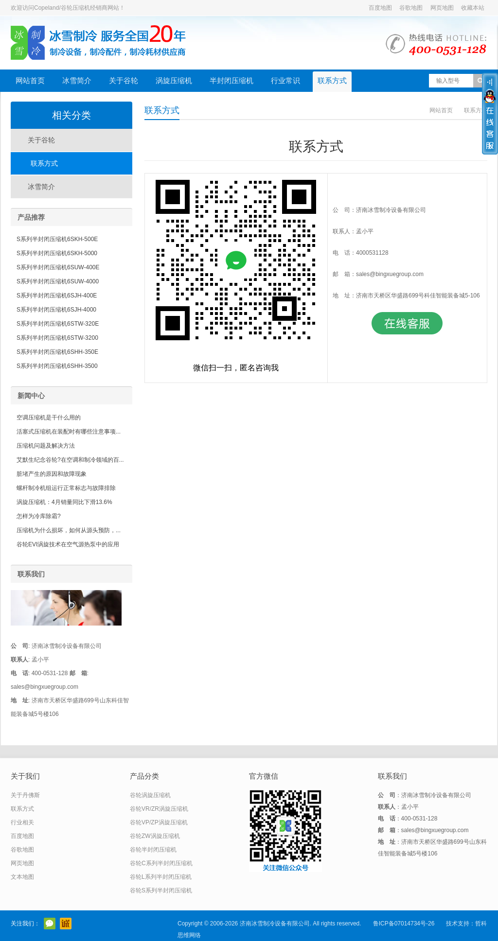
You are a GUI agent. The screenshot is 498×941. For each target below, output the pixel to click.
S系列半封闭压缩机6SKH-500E (57, 239)
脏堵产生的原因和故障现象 (52, 473)
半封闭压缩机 (231, 80)
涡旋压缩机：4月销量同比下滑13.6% (64, 502)
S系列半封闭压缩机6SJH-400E (57, 295)
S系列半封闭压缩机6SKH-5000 (57, 253)
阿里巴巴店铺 (65, 923)
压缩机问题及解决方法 (46, 445)
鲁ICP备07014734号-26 (404, 923)
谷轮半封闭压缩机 (153, 849)
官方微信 (49, 923)
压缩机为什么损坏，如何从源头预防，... (69, 530)
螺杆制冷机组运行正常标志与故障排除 (66, 488)
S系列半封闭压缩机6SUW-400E (58, 267)
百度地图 (380, 7)
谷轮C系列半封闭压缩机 (161, 863)
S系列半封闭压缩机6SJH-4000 (56, 309)
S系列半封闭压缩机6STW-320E (58, 323)
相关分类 (71, 115)
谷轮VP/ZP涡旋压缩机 (159, 822)
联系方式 (332, 80)
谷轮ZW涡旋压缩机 (155, 836)
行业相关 (22, 822)
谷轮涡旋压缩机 (150, 795)
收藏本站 (472, 7)
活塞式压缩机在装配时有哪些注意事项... (69, 431)
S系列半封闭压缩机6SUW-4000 (58, 281)
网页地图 (442, 7)
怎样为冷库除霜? (39, 516)
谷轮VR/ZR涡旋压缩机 (159, 808)
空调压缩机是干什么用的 (49, 417)
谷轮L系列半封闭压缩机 (161, 876)
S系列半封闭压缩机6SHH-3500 (57, 366)
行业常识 (285, 80)
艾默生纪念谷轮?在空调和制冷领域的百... (70, 459)
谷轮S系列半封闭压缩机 (161, 890)
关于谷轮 (123, 80)
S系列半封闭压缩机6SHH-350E (57, 352)
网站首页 (30, 80)
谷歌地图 (411, 7)
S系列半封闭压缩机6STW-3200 (57, 337)
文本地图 (22, 876)
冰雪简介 (76, 80)
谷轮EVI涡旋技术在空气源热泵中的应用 (68, 544)
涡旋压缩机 (174, 80)
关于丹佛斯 (25, 795)
